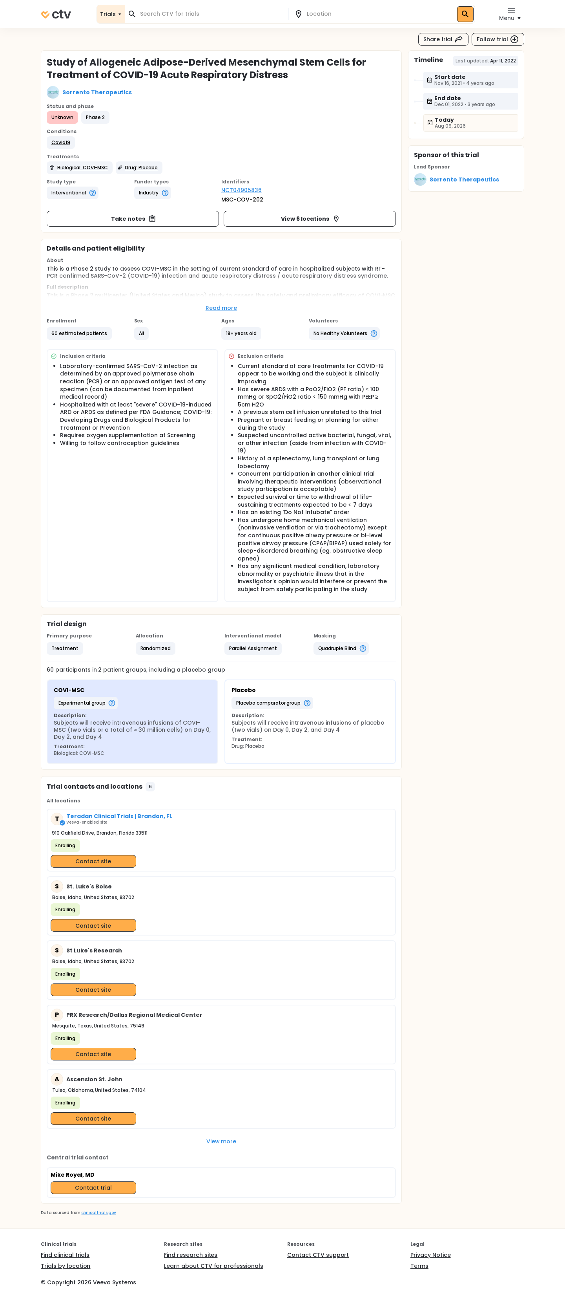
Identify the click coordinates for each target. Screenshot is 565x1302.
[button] (61, 142)
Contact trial (93, 1188)
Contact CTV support (318, 1254)
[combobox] (211, 14)
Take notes (133, 219)
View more (221, 1141)
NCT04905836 (241, 190)
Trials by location (65, 1265)
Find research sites (190, 1254)
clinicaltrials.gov (98, 1213)
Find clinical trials (65, 1254)
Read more (221, 307)
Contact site (93, 861)
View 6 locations (310, 219)
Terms (419, 1265)
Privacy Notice (430, 1254)
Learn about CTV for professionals (213, 1265)
